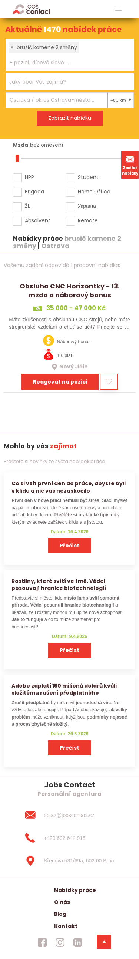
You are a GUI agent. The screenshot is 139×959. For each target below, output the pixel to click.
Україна (87, 206)
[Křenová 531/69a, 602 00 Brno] (69, 861)
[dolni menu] (104, 942)
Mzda (20, 145)
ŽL (27, 206)
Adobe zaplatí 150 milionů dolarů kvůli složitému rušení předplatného (64, 689)
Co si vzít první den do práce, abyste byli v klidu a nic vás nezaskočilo (68, 487)
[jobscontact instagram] (60, 942)
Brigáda (34, 191)
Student (88, 177)
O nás (62, 902)
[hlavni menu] (118, 9)
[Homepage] (31, 8)
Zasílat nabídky (130, 164)
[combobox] (70, 55)
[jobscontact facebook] (42, 942)
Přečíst (69, 545)
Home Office (94, 191)
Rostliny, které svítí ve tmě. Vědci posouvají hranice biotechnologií (58, 584)
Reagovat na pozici (60, 381)
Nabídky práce (75, 890)
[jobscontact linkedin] (78, 942)
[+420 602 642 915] (69, 838)
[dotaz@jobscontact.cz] (69, 815)
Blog (60, 914)
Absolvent (37, 220)
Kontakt (65, 926)
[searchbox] (65, 63)
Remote (88, 220)
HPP (29, 177)
